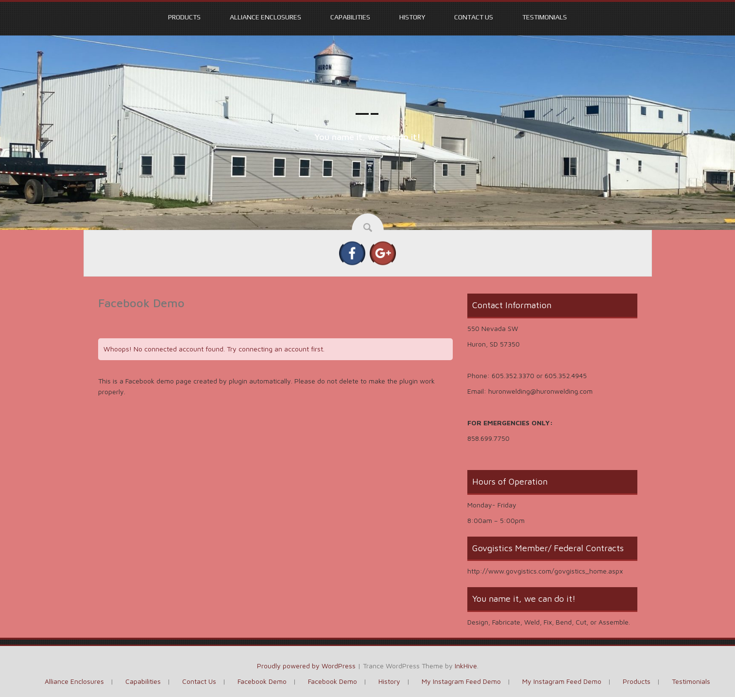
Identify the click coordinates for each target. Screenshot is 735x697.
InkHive (466, 666)
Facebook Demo (262, 681)
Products (184, 17)
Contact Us (473, 17)
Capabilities (350, 17)
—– (367, 113)
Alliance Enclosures (265, 17)
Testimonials (544, 17)
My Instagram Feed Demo (461, 681)
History (412, 17)
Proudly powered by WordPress (306, 666)
